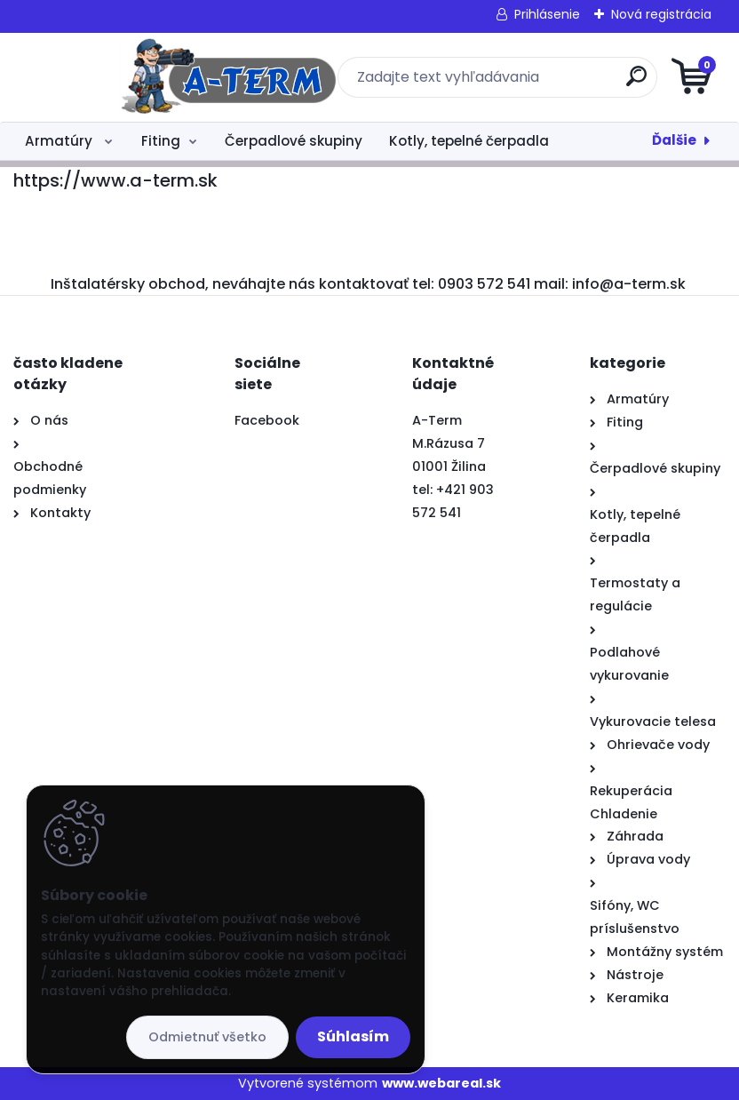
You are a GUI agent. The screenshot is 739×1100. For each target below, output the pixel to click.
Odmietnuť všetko (207, 1037)
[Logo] (122, 77)
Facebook (266, 420)
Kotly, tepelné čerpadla (469, 141)
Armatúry (60, 141)
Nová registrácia (661, 14)
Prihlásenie (547, 14)
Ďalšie (674, 140)
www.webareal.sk (441, 1083)
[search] (583, 83)
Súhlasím (353, 1036)
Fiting (160, 141)
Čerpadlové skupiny (293, 141)
